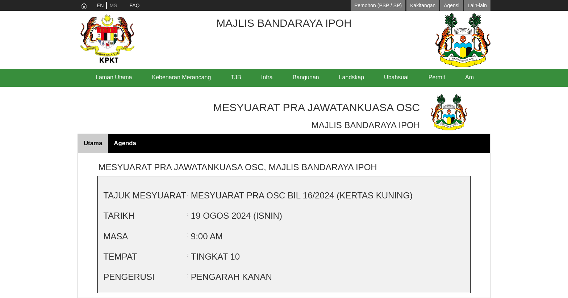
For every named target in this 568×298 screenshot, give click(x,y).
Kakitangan (422, 5)
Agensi (451, 5)
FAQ (134, 5)
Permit (437, 77)
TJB (236, 77)
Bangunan (306, 77)
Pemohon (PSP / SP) (378, 5)
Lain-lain (477, 5)
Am (469, 77)
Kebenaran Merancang (181, 77)
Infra (267, 77)
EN (100, 5)
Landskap (351, 77)
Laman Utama (114, 77)
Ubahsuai (396, 77)
